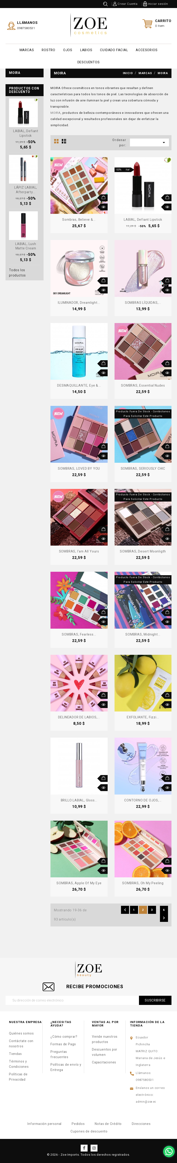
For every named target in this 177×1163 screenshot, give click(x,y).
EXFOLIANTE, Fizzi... (143, 716)
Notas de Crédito (108, 1123)
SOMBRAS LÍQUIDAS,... (143, 302)
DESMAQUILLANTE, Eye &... (79, 385)
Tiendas (15, 1053)
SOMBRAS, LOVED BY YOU (79, 468)
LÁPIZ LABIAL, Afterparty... (25, 189)
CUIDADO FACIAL (114, 49)
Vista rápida (104, 206)
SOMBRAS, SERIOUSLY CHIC (143, 468)
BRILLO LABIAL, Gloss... (79, 800)
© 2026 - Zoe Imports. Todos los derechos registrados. (88, 1154)
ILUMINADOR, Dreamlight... (79, 302)
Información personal (44, 1123)
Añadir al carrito (104, 197)
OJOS (67, 49)
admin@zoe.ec (146, 1101)
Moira (14, 72)
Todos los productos (17, 272)
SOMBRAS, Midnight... (142, 634)
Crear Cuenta (128, 4)
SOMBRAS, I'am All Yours (79, 551)
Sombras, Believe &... (79, 219)
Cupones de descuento (89, 1131)
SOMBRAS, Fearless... (79, 634)
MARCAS (27, 49)
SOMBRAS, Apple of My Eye (78, 882)
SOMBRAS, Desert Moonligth (143, 551)
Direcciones (141, 1123)
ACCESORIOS (146, 49)
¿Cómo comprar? (63, 1036)
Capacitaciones (104, 1062)
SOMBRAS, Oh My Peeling (143, 882)
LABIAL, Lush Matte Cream (25, 245)
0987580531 (26, 28)
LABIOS (86, 49)
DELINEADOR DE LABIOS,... (79, 716)
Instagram (94, 1147)
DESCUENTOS (88, 62)
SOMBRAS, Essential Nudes (143, 385)
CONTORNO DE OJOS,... (143, 800)
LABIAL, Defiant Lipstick (25, 133)
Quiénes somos (21, 1032)
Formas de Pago (63, 1043)
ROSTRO (48, 49)
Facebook (84, 1147)
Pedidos (78, 1123)
